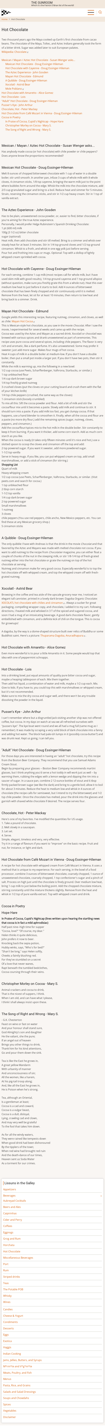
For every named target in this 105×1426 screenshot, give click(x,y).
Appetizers (9, 1189)
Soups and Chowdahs (16, 1398)
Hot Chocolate (11, 1251)
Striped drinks (11, 1276)
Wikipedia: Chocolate (15, 52)
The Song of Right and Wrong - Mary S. (28, 129)
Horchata (8, 1245)
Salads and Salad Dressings (19, 1392)
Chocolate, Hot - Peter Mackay (19, 109)
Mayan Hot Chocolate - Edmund (24, 76)
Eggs (6, 1334)
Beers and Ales (12, 1207)
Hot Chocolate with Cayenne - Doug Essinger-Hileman (37, 68)
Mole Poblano (14, 88)
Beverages (9, 1195)
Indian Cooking (12, 1353)
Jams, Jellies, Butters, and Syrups (22, 1360)
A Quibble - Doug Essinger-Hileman (26, 80)
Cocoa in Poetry (11, 117)
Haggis (7, 1347)
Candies (8, 1309)
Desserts (8, 1328)
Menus (7, 1379)
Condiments (10, 1322)
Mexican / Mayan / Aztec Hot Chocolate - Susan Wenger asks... (38, 60)
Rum (6, 1270)
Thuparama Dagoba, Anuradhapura (62, 635)
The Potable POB (13, 1289)
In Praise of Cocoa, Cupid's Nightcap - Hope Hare (34, 121)
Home (4, 19)
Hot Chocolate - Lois (14, 97)
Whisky (7, 1296)
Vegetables (9, 1410)
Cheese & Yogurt (13, 1316)
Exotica (7, 1341)
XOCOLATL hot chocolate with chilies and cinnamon (33, 603)
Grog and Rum (12, 1238)
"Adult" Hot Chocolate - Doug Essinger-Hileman (30, 101)
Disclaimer (9, 1417)
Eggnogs (8, 1232)
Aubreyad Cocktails (14, 1200)
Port (5, 1264)
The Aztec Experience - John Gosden (26, 72)
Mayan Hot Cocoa (23, 321)
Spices (7, 1404)
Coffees (7, 1226)
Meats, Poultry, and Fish (17, 1372)
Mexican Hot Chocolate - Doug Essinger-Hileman (34, 64)
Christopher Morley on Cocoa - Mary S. (28, 125)
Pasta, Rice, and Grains (16, 1385)
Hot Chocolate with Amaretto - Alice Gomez (27, 93)
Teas (6, 1283)
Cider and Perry (12, 1220)
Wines (6, 1302)
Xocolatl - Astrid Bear (17, 84)
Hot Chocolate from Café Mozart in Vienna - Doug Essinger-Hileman (42, 113)
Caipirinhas (10, 1213)
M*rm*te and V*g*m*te (17, 1366)
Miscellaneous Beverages (18, 1257)
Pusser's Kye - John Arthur (17, 105)
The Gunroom (42, 2)
